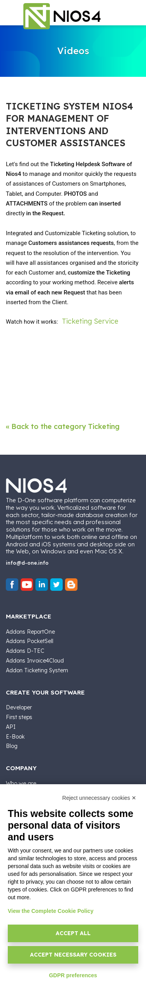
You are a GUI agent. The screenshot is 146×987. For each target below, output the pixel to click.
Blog (12, 746)
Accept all (73, 933)
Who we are (21, 783)
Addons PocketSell (29, 641)
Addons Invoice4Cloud (35, 660)
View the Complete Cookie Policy (50, 911)
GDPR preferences (73, 975)
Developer (19, 707)
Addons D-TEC (25, 650)
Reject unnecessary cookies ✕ (99, 798)
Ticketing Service (90, 321)
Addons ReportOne (30, 631)
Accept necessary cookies (73, 954)
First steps (19, 717)
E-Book (15, 736)
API (11, 726)
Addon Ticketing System (37, 670)
